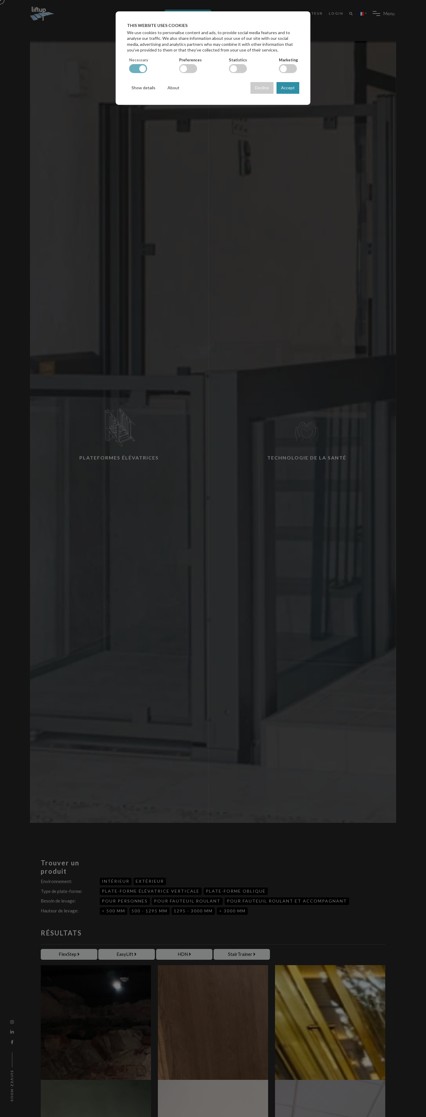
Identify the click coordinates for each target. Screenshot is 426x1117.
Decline (262, 87)
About (173, 87)
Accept (288, 87)
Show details (143, 87)
